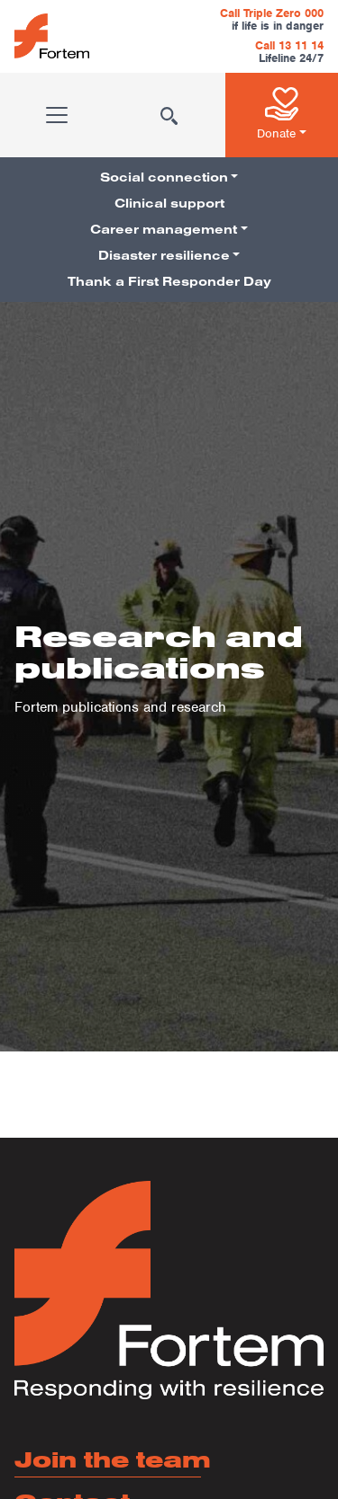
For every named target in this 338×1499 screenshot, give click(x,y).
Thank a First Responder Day (169, 281)
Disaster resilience (164, 255)
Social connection (164, 177)
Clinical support (169, 203)
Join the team (112, 1459)
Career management (163, 229)
